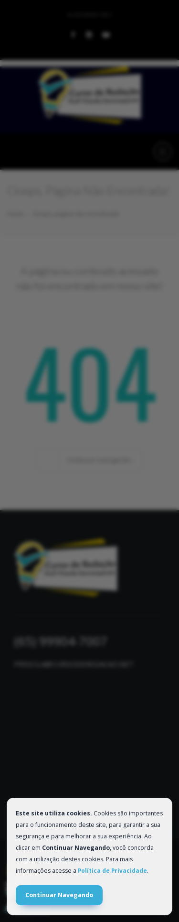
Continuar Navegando (59, 895)
